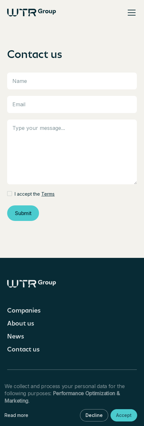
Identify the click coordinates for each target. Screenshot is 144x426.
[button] (130, 12)
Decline (94, 415)
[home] (31, 13)
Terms (48, 194)
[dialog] (72, 402)
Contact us (23, 352)
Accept (124, 415)
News (15, 339)
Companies (24, 313)
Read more (16, 415)
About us (20, 326)
